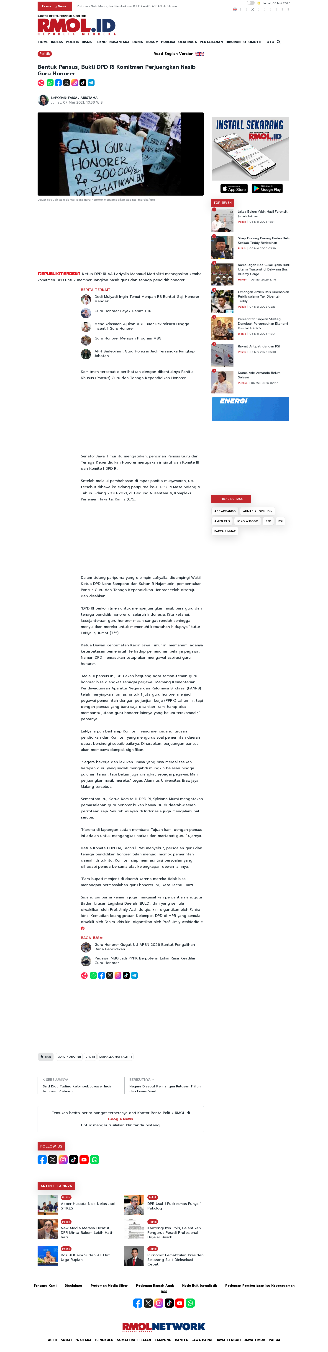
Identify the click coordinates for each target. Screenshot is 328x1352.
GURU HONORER (69, 1057)
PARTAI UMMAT (225, 531)
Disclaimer (73, 1285)
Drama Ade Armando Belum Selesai (259, 375)
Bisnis (242, 334)
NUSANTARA (119, 42)
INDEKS (57, 42)
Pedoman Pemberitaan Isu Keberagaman (260, 1285)
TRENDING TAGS (231, 499)
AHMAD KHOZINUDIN (257, 511)
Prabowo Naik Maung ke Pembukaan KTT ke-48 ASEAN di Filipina (127, 6)
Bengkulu (104, 1340)
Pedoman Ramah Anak (155, 1285)
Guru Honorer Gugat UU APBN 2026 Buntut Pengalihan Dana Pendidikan (145, 947)
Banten (181, 1340)
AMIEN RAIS (222, 521)
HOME (43, 42)
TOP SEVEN (222, 202)
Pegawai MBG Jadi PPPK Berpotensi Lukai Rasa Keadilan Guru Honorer (145, 960)
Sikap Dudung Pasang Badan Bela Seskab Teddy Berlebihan (264, 240)
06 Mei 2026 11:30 (262, 334)
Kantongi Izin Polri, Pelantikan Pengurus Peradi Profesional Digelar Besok (174, 1233)
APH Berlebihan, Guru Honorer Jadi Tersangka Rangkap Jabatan (145, 353)
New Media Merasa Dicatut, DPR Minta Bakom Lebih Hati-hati (87, 1233)
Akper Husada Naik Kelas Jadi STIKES (88, 1206)
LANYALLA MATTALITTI (115, 1057)
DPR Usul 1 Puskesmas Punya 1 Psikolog (174, 1206)
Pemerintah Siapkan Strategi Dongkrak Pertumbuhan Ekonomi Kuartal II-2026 (263, 324)
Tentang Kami (44, 1285)
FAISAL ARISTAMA (83, 97)
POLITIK (72, 42)
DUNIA (137, 42)
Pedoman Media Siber (109, 1285)
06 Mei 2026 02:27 (264, 383)
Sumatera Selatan (134, 1340)
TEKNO (101, 42)
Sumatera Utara (76, 1340)
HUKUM (152, 42)
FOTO (269, 42)
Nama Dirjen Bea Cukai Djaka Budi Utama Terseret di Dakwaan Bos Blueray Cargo (264, 269)
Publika (243, 383)
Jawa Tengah (229, 1340)
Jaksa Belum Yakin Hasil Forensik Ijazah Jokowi (263, 214)
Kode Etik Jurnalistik (199, 1285)
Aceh (52, 1340)
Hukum (242, 280)
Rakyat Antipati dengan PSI (259, 346)
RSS (164, 1291)
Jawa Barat (202, 1340)
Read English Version (173, 53)
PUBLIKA (168, 42)
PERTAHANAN (211, 42)
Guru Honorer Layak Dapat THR (123, 311)
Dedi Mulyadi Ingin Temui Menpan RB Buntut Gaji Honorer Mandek (147, 299)
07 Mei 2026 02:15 (262, 307)
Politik (44, 53)
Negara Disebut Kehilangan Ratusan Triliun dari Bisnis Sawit (165, 1089)
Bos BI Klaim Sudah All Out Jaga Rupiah (85, 1257)
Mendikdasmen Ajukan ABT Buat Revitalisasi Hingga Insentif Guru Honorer (142, 326)
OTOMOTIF (252, 42)
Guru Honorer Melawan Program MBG (128, 338)
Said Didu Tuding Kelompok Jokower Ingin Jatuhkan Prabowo (77, 1089)
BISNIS (87, 42)
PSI (280, 521)
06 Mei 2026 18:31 (261, 222)
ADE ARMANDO (225, 511)
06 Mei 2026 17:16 (263, 280)
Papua (274, 1340)
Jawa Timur (254, 1340)
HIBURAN (233, 42)
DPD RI (90, 1057)
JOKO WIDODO (247, 521)
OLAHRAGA (187, 42)
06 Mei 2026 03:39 (262, 248)
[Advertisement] (121, 237)
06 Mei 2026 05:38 (262, 352)
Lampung (163, 1340)
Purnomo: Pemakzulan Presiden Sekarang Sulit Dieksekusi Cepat (175, 1260)
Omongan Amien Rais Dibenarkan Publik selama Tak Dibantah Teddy (263, 297)
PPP (268, 521)
